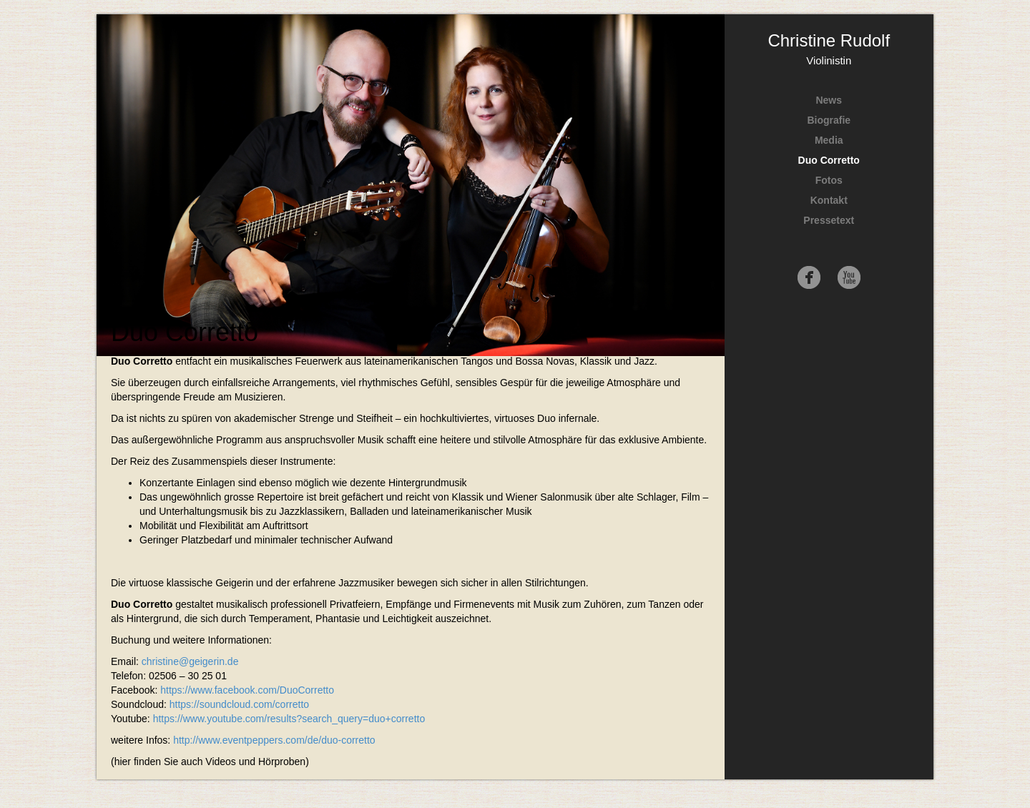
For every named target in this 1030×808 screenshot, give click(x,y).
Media (829, 140)
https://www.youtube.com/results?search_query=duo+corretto (289, 718)
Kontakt (829, 200)
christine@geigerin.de (190, 661)
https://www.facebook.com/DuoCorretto (247, 690)
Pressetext (828, 220)
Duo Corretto (829, 160)
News (828, 100)
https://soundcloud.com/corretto (239, 704)
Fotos (829, 180)
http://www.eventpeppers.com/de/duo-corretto (274, 740)
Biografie (828, 120)
